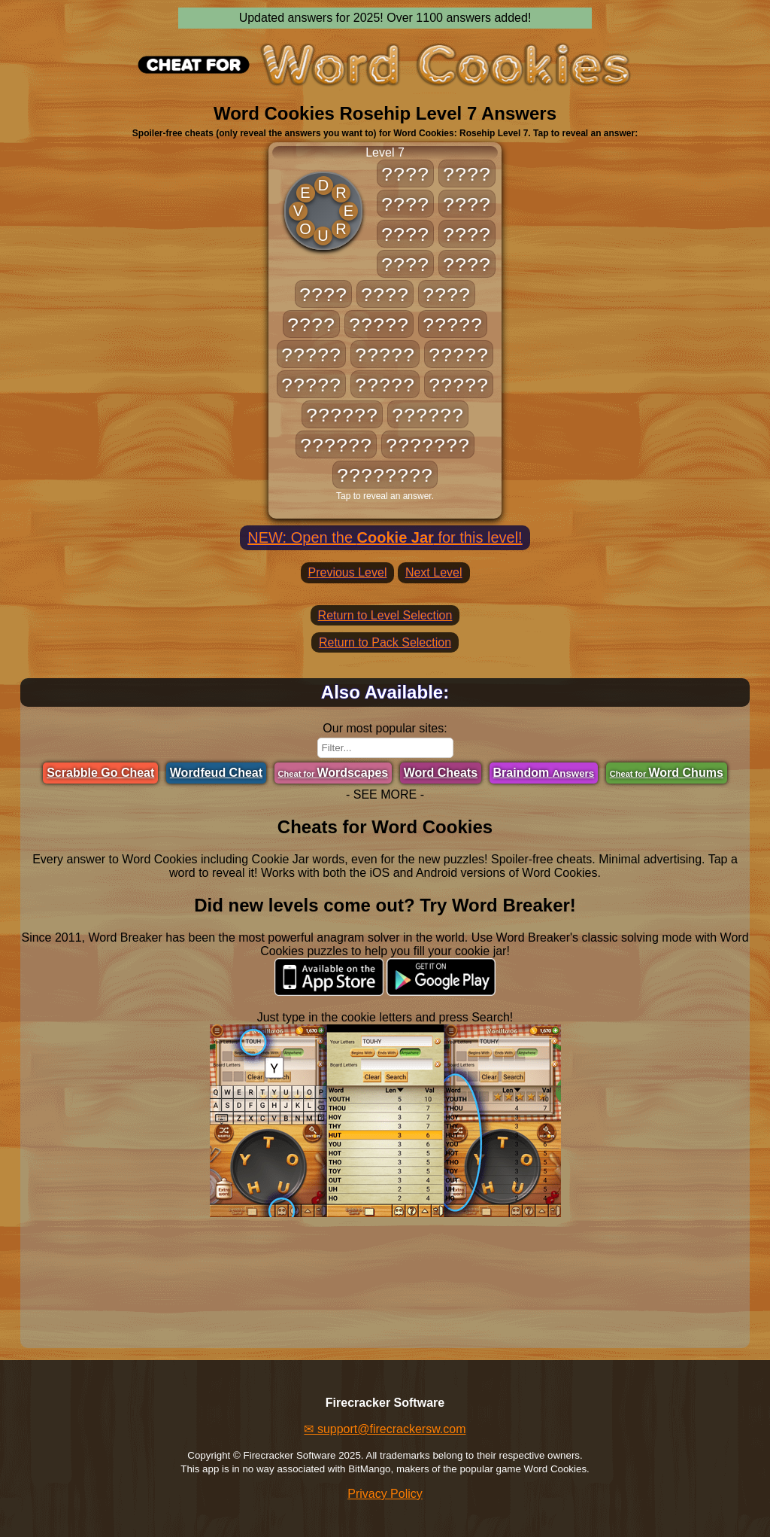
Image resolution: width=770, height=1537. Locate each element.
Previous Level (347, 572)
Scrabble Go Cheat (100, 772)
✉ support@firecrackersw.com (384, 1429)
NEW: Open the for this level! (384, 537)
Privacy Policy (385, 1493)
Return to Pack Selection (385, 642)
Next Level (433, 572)
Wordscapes (333, 772)
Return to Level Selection (385, 615)
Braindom (544, 772)
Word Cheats (440, 772)
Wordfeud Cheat (216, 772)
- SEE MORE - (385, 794)
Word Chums (666, 772)
